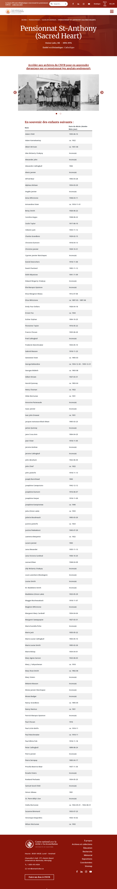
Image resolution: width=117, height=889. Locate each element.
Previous (15, 92)
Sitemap (88, 866)
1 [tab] (57, 113)
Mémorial (88, 855)
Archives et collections (82, 844)
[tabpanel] (58, 92)
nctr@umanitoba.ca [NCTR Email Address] (36, 869)
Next (102, 92)
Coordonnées (86, 862)
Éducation (87, 848)
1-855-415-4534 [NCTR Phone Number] (34, 864)
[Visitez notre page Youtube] (89, 4)
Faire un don (105, 4)
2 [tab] (62, 113)
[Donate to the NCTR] (39, 877)
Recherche (87, 851)
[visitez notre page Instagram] (83, 4)
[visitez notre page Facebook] (73, 4)
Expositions (87, 859)
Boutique (97, 4)
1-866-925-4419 (17, 5)
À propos (88, 840)
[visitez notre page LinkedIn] (78, 4)
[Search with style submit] (65, 4)
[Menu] (112, 11)
